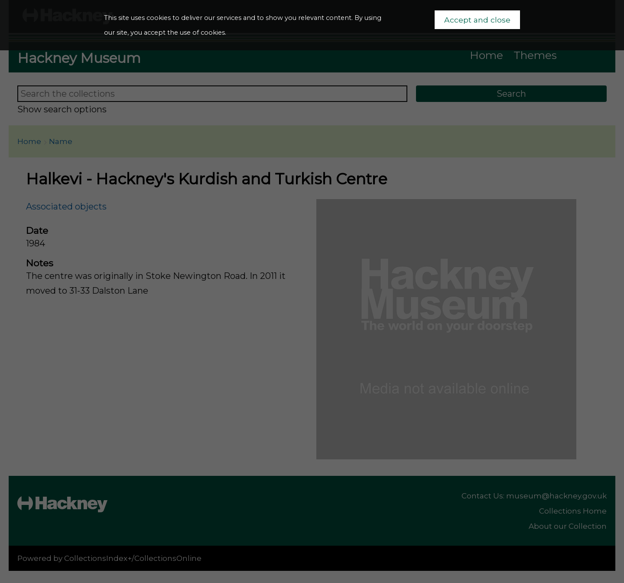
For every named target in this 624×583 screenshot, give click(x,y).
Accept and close (477, 19)
